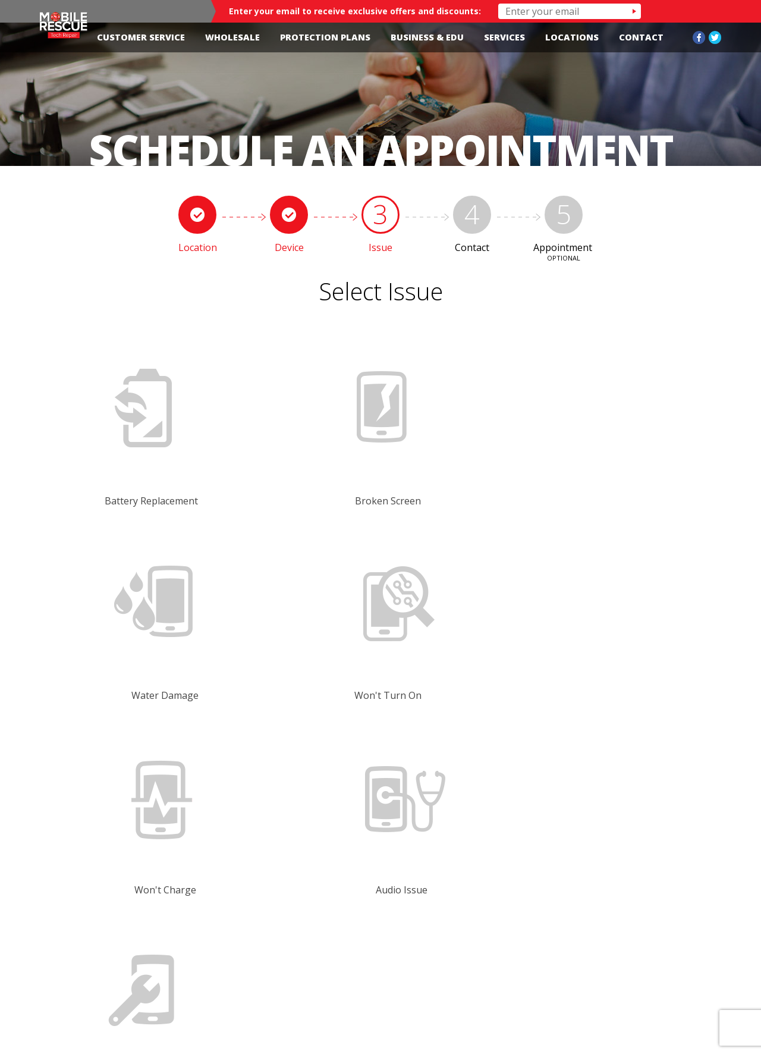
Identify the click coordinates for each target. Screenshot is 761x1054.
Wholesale (232, 37)
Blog (654, 981)
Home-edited (323, 986)
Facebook (699, 37)
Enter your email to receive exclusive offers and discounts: (355, 11)
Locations (572, 37)
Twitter (715, 37)
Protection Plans (325, 37)
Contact (641, 37)
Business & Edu (427, 37)
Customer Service (141, 37)
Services (504, 37)
